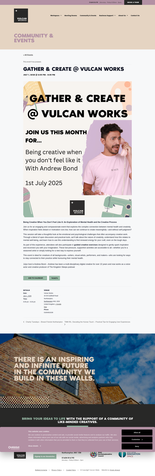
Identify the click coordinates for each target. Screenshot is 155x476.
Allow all (137, 456)
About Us (123, 16)
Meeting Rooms (70, 16)
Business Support (107, 16)
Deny (137, 470)
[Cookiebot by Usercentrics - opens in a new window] (14, 471)
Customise (137, 463)
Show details (33, 470)
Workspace (55, 16)
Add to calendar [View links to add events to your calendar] (35, 278)
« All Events (28, 55)
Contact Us (135, 16)
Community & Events (88, 16)
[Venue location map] (76, 301)
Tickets (54, 278)
